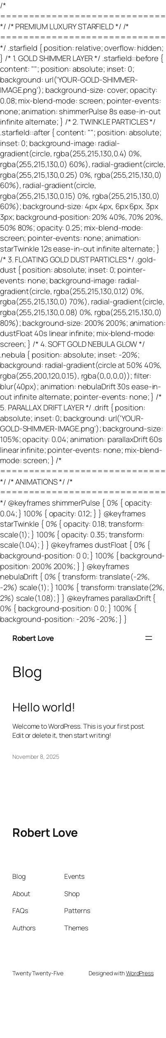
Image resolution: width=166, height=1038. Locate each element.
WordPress (140, 973)
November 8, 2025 (35, 756)
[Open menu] (149, 638)
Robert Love (33, 638)
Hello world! (43, 707)
